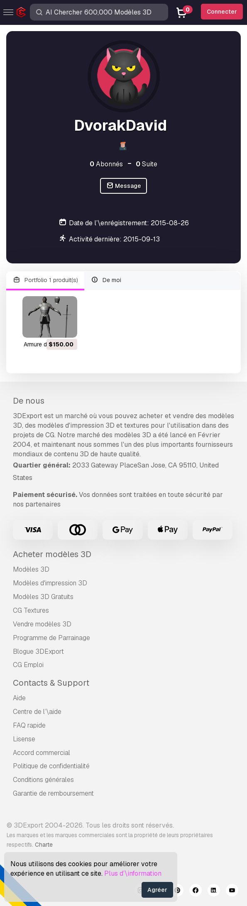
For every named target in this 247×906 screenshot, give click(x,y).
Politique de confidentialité (51, 766)
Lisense (24, 739)
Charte (44, 844)
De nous (28, 400)
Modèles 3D (31, 569)
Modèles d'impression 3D (50, 583)
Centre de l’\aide (37, 711)
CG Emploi (28, 664)
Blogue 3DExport (38, 651)
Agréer (157, 890)
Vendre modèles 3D (42, 624)
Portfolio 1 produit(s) (45, 280)
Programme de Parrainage (51, 637)
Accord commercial (41, 752)
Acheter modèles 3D (52, 554)
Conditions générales (43, 779)
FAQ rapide (29, 725)
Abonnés (106, 164)
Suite (146, 164)
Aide (19, 698)
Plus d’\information (132, 873)
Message (124, 186)
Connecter (222, 11)
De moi (106, 280)
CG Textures (31, 610)
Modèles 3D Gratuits (43, 596)
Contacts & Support (51, 682)
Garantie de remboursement (53, 793)
